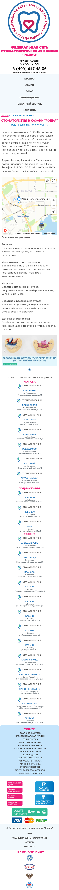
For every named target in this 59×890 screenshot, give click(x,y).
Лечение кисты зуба (30, 764)
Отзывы (29, 842)
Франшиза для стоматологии (29, 838)
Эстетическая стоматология (30, 770)
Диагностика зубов (30, 733)
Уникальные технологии (30, 773)
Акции (29, 85)
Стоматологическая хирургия (30, 748)
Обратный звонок (29, 104)
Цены (29, 833)
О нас (29, 91)
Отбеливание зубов (30, 767)
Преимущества (29, 97)
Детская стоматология (30, 758)
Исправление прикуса (30, 761)
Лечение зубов (30, 739)
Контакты (29, 110)
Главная (29, 78)
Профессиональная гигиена (30, 736)
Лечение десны (30, 755)
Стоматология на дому (30, 742)
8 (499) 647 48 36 (29, 69)
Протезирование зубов (30, 745)
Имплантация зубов (30, 752)
